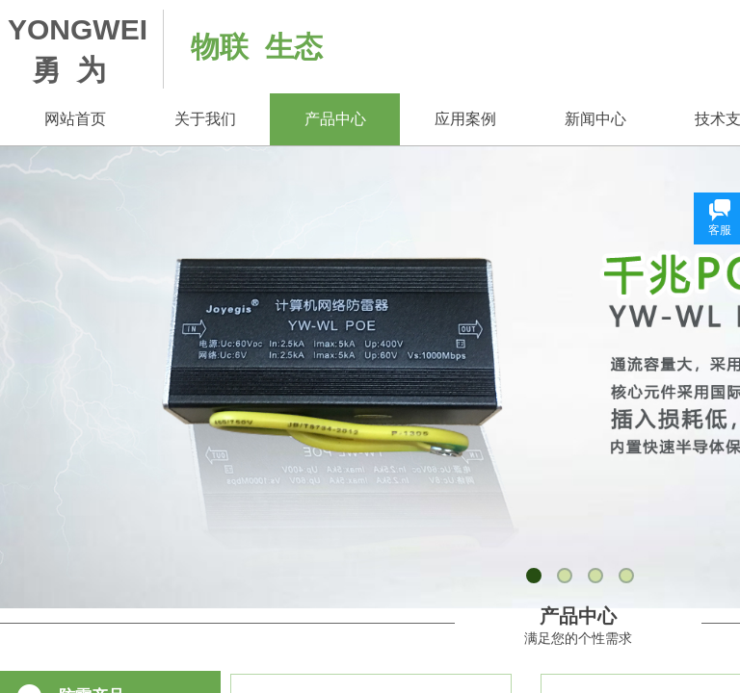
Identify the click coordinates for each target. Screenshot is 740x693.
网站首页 (75, 119)
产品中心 (335, 119)
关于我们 (205, 119)
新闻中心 (595, 119)
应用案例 (465, 119)
